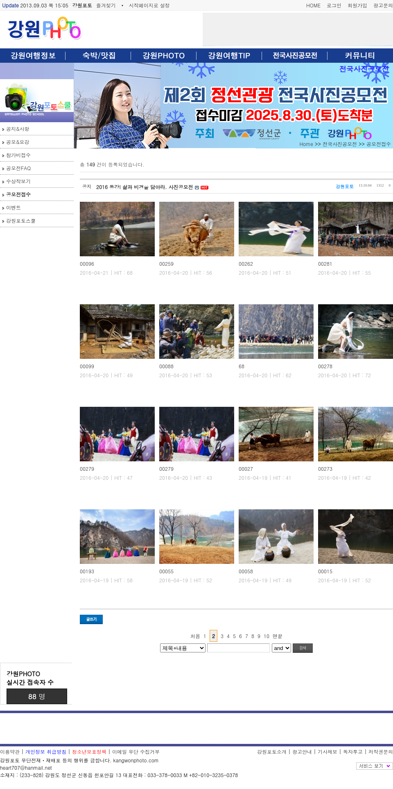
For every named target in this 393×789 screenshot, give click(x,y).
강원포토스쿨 (21, 220)
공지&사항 (17, 128)
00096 (87, 263)
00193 (87, 571)
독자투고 (353, 751)
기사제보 (327, 751)
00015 (325, 571)
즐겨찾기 (106, 5)
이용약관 (10, 751)
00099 (87, 366)
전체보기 (374, 766)
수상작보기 (18, 181)
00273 (325, 468)
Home (306, 143)
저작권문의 (380, 751)
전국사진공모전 (364, 69)
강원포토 (82, 5)
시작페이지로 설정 (149, 5)
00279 (87, 468)
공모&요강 (17, 141)
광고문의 (383, 5)
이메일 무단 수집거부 (136, 751)
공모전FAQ (18, 167)
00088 (166, 366)
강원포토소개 (272, 751)
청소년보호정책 (89, 751)
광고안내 (302, 751)
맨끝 (277, 635)
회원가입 (357, 5)
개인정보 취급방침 (45, 751)
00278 (325, 366)
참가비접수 (18, 154)
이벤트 (13, 207)
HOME (313, 5)
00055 (166, 571)
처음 (195, 635)
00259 (166, 263)
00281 (325, 263)
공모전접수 (18, 194)
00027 (246, 468)
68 (241, 366)
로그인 (334, 5)
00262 (246, 263)
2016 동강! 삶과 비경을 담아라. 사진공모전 (145, 186)
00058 (246, 571)
